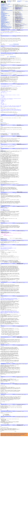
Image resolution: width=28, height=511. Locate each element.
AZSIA (9, 507)
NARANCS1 (2, 509)
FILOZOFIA (22, 507)
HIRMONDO (10, 508)
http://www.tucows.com (3, 139)
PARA (13, 509)
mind (8, 5)
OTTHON (8, 509)
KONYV (27, 508)
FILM (20, 507)
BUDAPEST (11, 507)
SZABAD (23, 509)
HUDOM (16, 508)
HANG (3, 508)
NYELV (5, 509)
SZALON (26, 509)
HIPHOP (5, 508)
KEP (22, 508)
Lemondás (26, 1)
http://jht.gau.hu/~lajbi (16, 46)
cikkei (25, 5)
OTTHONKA (10, 509)
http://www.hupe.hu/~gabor (16, 153)
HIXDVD (14, 508)
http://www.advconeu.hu (13, 60)
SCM (19, 509)
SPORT (21, 509)
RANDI (15, 509)
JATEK (21, 508)
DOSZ (16, 507)
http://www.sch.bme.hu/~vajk (4, 277)
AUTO (7, 507)
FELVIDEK (18, 507)
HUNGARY (18, 508)
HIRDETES (7, 508)
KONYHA (24, 508)
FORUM (25, 507)
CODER (14, 507)
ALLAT (5, 507)
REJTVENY (17, 509)
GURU (1, 508)
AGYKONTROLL (3, 507)
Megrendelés (18, 1)
